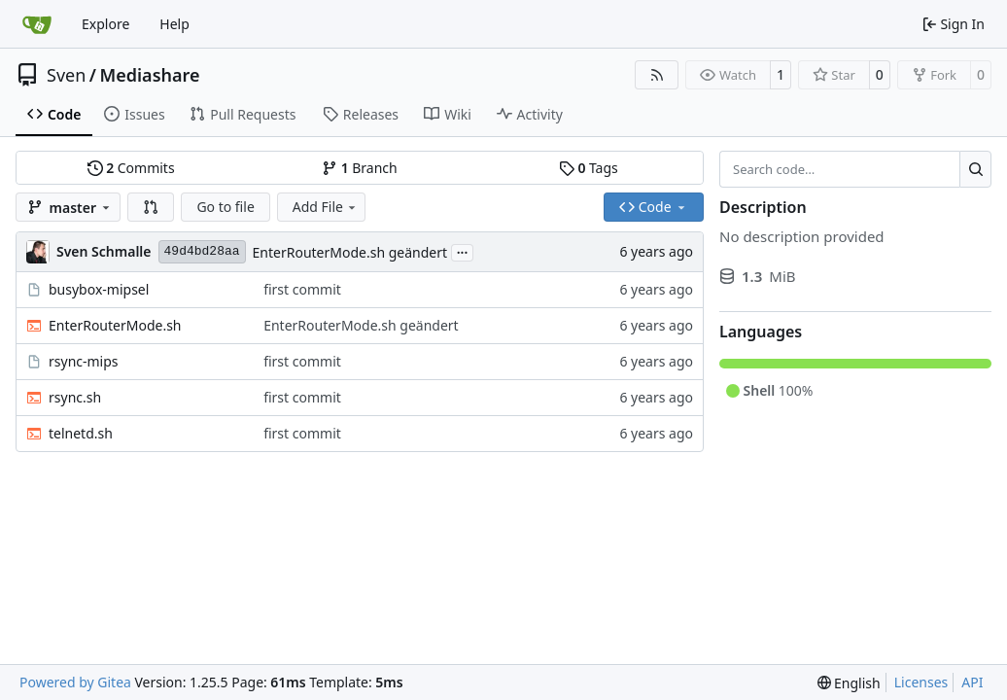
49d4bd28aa (202, 251)
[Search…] (975, 169)
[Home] (37, 24)
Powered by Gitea (75, 682)
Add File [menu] (326, 206)
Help (174, 24)
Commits (131, 167)
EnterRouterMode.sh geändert (350, 252)
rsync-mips (84, 361)
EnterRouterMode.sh (115, 325)
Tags (588, 167)
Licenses (921, 682)
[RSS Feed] (657, 74)
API (972, 682)
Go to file (225, 206)
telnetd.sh (81, 433)
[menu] (849, 683)
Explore (105, 24)
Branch (360, 167)
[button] (150, 207)
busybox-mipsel (99, 289)
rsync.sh (75, 397)
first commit (302, 289)
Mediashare (150, 75)
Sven (66, 75)
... (463, 251)
